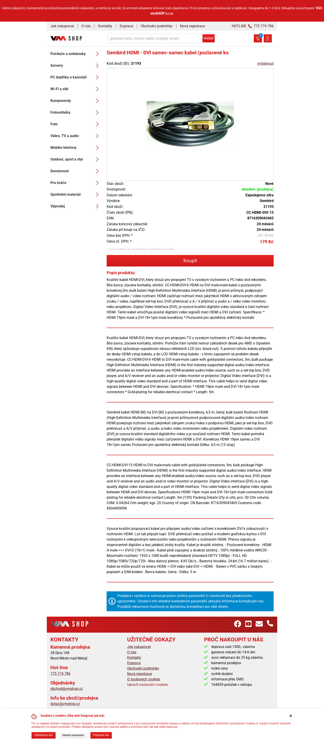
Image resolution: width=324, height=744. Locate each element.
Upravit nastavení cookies (147, 684)
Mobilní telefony (75, 148)
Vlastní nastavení (73, 735)
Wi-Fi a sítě (75, 89)
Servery (75, 66)
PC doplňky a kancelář (75, 77)
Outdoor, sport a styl (75, 159)
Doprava (126, 26)
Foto (75, 124)
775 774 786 (60, 673)
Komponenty (75, 101)
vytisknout (265, 63)
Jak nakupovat (62, 26)
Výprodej (75, 206)
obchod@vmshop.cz (66, 689)
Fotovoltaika (75, 112)
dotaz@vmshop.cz (65, 704)
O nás (86, 26)
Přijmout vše (101, 735)
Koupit (190, 260)
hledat (209, 38)
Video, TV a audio (75, 136)
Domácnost (75, 171)
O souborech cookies (143, 679)
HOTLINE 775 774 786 (253, 26)
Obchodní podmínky (157, 26)
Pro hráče (75, 183)
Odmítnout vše (43, 735)
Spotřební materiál (75, 195)
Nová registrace (192, 26)
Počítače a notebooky (75, 54)
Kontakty (105, 26)
